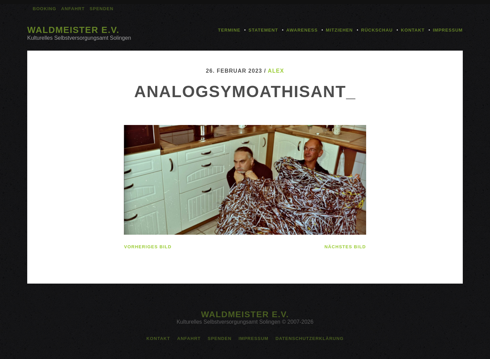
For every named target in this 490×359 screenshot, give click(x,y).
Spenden (101, 8)
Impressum (448, 30)
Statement (263, 30)
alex (276, 71)
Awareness (301, 30)
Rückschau (377, 30)
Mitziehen (339, 30)
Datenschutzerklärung (309, 338)
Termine (229, 30)
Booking (44, 8)
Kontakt (413, 30)
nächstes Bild (345, 246)
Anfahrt (73, 8)
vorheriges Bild (148, 246)
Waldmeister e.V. (73, 30)
